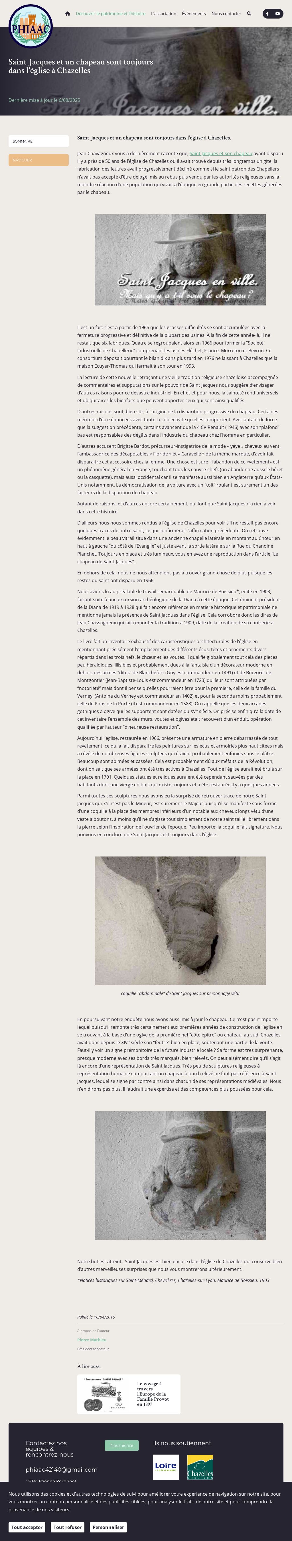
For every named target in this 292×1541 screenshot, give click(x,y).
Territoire (22, 340)
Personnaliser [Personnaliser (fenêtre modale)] (108, 1527)
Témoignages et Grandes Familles (42, 301)
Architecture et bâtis (32, 209)
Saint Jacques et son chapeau (221, 153)
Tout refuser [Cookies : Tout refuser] (68, 1527)
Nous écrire (121, 1445)
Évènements (194, 13)
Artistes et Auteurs (36, 261)
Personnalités (26, 245)
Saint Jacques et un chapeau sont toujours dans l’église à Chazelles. (36, 162)
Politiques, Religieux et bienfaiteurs (40, 271)
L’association (163, 13)
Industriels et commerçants (31, 290)
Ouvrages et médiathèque (25, 322)
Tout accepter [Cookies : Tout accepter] (26, 1527)
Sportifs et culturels (37, 280)
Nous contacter (226, 13)
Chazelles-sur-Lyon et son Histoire (33, 227)
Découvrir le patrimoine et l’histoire (110, 13)
